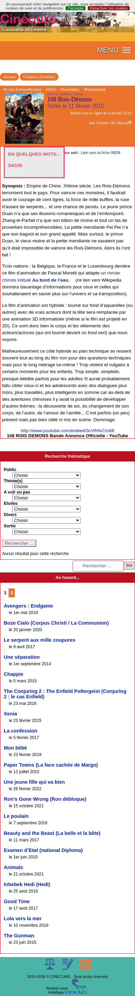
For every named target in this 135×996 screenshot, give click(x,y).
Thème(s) (13, 481)
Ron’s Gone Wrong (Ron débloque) (45, 799)
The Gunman (19, 935)
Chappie (13, 674)
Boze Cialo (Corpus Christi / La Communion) (56, 623)
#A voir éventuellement (22, 89)
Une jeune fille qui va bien (34, 782)
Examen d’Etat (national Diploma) (43, 850)
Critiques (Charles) (39, 77)
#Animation (70, 89)
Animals (13, 867)
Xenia (10, 713)
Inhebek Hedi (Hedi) (27, 884)
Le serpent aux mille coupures (39, 640)
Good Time (17, 901)
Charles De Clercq (111, 123)
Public (10, 469)
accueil (9, 77)
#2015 (50, 89)
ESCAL (71, 992)
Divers (10, 514)
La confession (20, 731)
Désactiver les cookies (108, 8)
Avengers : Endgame (28, 606)
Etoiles (10, 503)
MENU (107, 50)
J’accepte (75, 8)
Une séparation (22, 657)
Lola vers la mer (23, 918)
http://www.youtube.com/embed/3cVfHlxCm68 (67, 430)
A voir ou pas (17, 492)
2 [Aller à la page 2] (12, 592)
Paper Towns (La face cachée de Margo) (51, 765)
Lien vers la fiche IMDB (100, 153)
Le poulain (16, 816)
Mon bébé (15, 748)
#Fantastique (95, 89)
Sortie (10, 526)
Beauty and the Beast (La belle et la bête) (52, 833)
